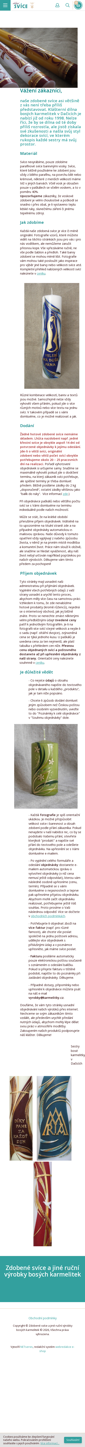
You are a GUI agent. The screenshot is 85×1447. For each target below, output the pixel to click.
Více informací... (49, 1443)
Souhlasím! (73, 1440)
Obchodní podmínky (43, 1318)
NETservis (26, 1347)
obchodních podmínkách (48, 916)
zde (65, 494)
